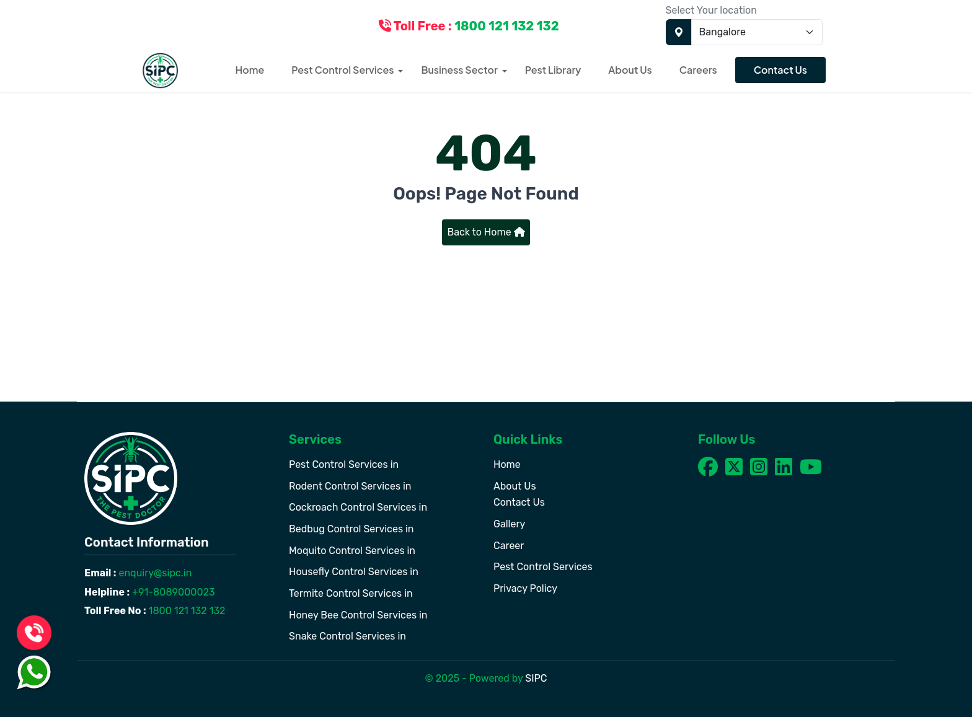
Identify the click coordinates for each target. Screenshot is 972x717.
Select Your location (711, 10)
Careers (698, 69)
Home (250, 69)
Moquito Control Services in (352, 550)
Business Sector (459, 69)
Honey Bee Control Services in (358, 615)
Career (508, 546)
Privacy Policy (525, 588)
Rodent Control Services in (350, 486)
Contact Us (780, 69)
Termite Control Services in (351, 593)
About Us (630, 69)
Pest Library (553, 69)
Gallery (509, 524)
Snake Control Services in (347, 636)
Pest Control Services (342, 69)
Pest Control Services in (344, 464)
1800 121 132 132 (186, 611)
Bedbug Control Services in (351, 529)
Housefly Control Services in (353, 572)
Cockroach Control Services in (358, 507)
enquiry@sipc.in (154, 573)
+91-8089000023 (172, 592)
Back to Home (485, 232)
